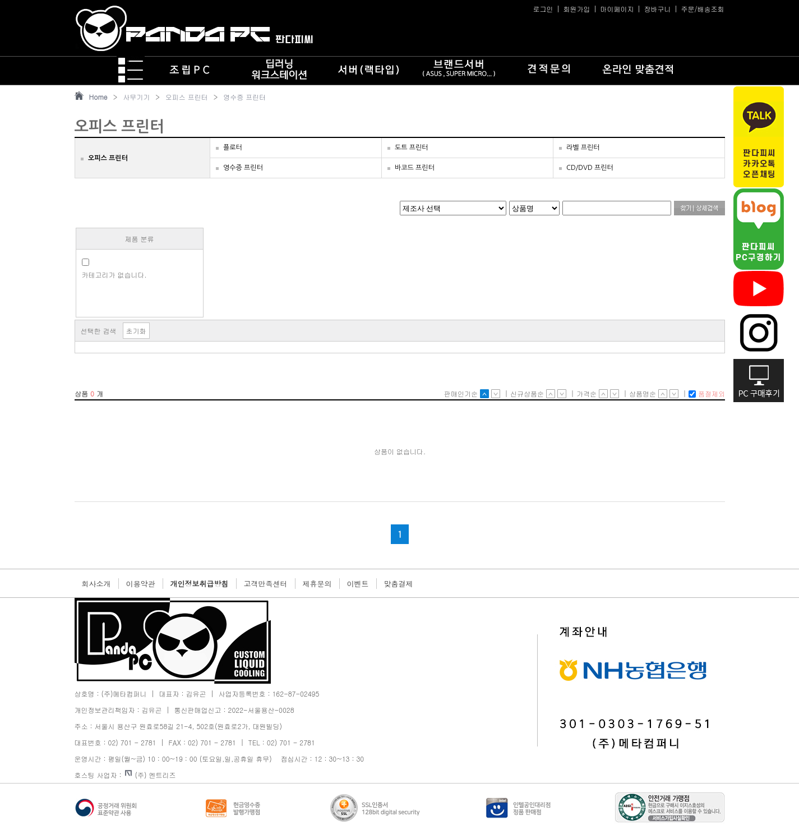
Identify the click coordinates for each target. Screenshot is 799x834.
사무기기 (136, 97)
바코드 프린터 (415, 167)
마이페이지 (617, 8)
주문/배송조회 (702, 8)
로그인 (543, 8)
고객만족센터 (266, 583)
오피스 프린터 (186, 97)
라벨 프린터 (583, 147)
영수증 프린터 (244, 97)
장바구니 (657, 8)
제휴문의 (317, 583)
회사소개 (96, 583)
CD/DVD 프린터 (589, 167)
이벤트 (358, 583)
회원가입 (576, 8)
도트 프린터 (411, 147)
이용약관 (140, 583)
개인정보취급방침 (199, 583)
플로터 (232, 147)
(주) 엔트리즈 (150, 775)
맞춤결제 (398, 583)
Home (98, 97)
